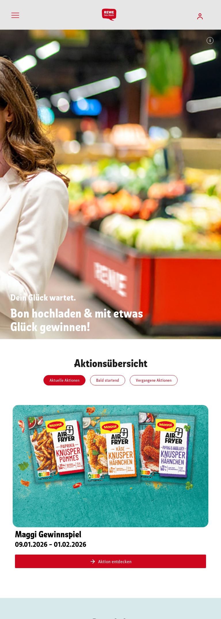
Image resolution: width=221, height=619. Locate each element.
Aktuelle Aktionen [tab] (64, 380)
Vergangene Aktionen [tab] (154, 380)
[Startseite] (110, 15)
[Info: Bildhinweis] (210, 40)
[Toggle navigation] (15, 15)
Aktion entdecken (110, 561)
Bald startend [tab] (107, 380)
